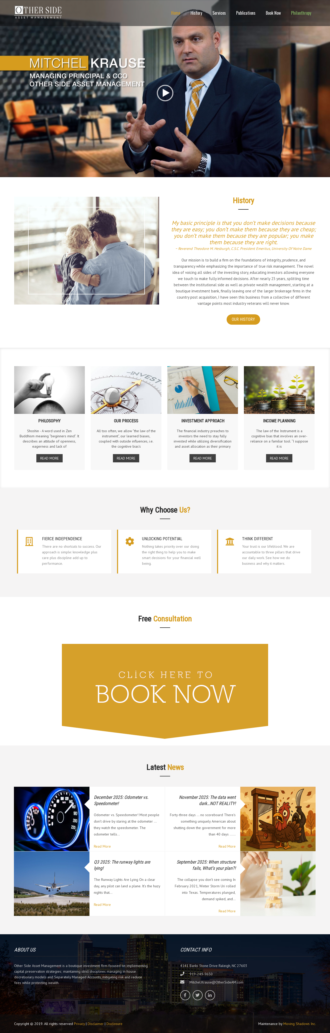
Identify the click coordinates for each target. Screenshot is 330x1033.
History (196, 13)
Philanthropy (301, 13)
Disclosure (114, 1023)
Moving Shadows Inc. (299, 1023)
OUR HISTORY (243, 319)
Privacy (79, 1023)
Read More (102, 846)
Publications (245, 13)
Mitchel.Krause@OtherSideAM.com (216, 982)
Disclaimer (96, 1023)
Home (175, 13)
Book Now (273, 13)
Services (219, 13)
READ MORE (49, 458)
